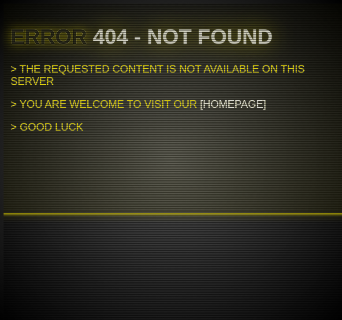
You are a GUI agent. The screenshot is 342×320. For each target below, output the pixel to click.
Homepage (233, 104)
